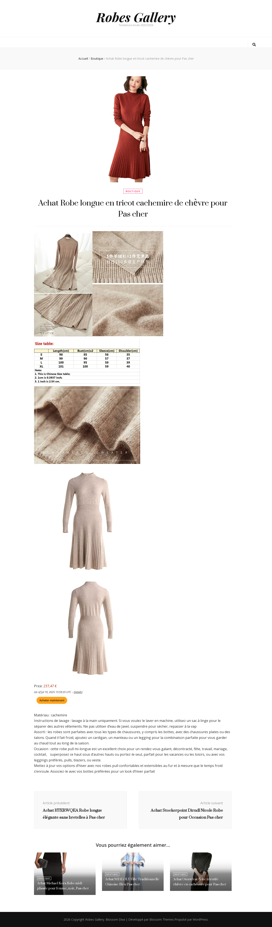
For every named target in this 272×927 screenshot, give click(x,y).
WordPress (200, 919)
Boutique (133, 191)
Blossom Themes (161, 919)
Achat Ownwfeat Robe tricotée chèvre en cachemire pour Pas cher (199, 881)
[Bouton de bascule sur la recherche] (254, 45)
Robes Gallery (136, 16)
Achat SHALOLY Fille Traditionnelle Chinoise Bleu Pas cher (132, 881)
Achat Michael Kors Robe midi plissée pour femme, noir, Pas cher (63, 885)
